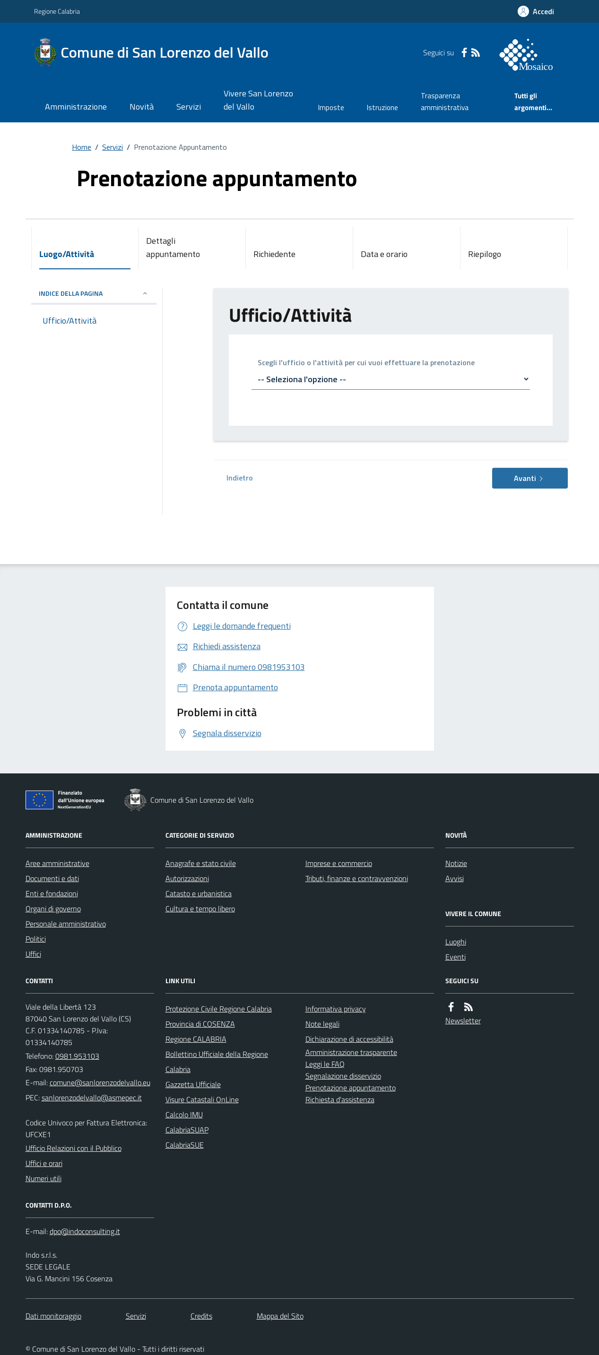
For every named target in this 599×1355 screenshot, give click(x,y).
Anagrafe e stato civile (200, 863)
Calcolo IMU (184, 1114)
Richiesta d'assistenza (339, 1099)
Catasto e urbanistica (198, 893)
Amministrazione (76, 106)
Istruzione (382, 107)
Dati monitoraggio (53, 1315)
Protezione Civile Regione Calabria (218, 1008)
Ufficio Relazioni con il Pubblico (74, 1148)
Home (81, 147)
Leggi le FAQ (325, 1064)
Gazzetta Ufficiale (193, 1084)
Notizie (456, 863)
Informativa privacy (335, 1008)
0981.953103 (77, 1056)
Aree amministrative (57, 863)
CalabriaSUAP (186, 1129)
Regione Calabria (57, 11)
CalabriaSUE (184, 1144)
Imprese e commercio (338, 863)
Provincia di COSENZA (200, 1023)
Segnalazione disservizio (343, 1075)
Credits (201, 1315)
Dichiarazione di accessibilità (349, 1039)
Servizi (188, 106)
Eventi (455, 956)
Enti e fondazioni (52, 893)
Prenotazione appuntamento (350, 1087)
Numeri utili (43, 1178)
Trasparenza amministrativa (445, 101)
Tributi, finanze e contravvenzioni (356, 878)
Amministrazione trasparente (351, 1052)
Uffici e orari (44, 1163)
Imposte (331, 107)
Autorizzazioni (187, 878)
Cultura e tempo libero (200, 908)
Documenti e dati (52, 878)
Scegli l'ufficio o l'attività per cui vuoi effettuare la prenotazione (366, 363)
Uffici (33, 954)
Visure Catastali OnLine (202, 1099)
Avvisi (454, 878)
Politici (36, 938)
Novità (142, 106)
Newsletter (463, 1020)
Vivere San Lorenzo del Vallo (258, 100)
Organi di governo (53, 908)
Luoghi (455, 941)
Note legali (322, 1023)
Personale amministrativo (66, 923)
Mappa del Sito (280, 1315)
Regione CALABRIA (195, 1039)
